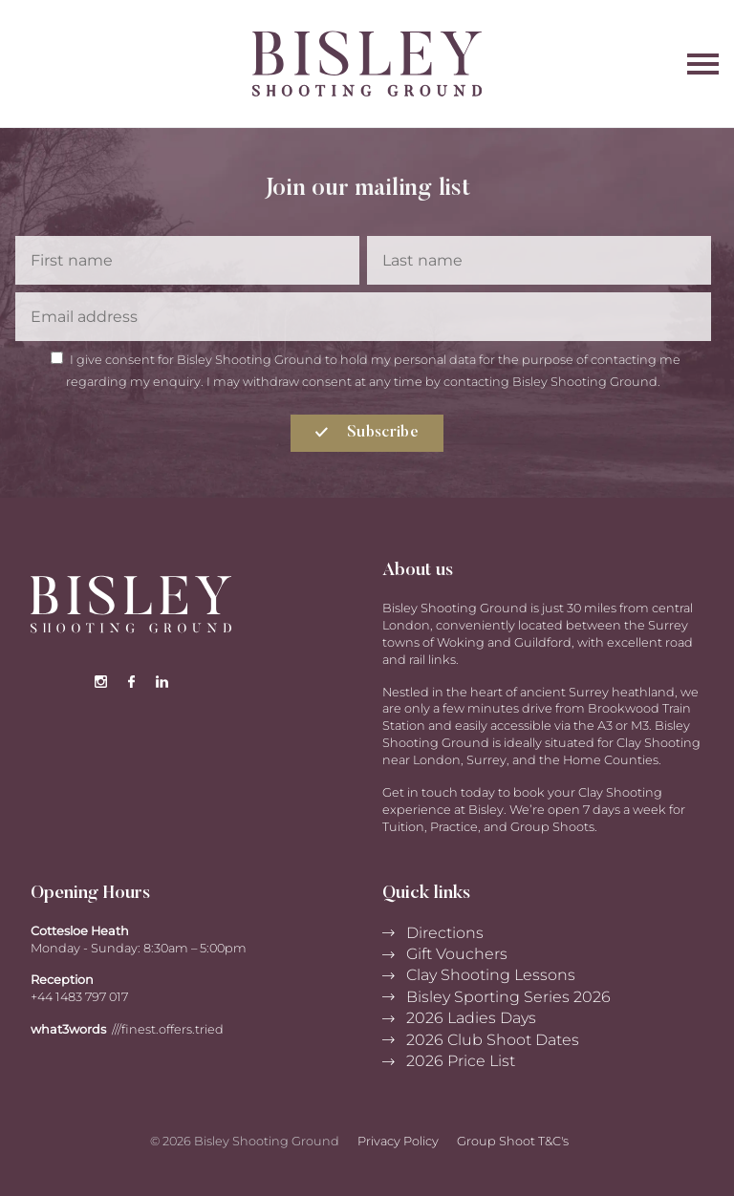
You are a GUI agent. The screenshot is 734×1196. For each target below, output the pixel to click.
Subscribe (367, 432)
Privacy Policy (398, 1141)
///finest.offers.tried (168, 1029)
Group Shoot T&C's (513, 1141)
